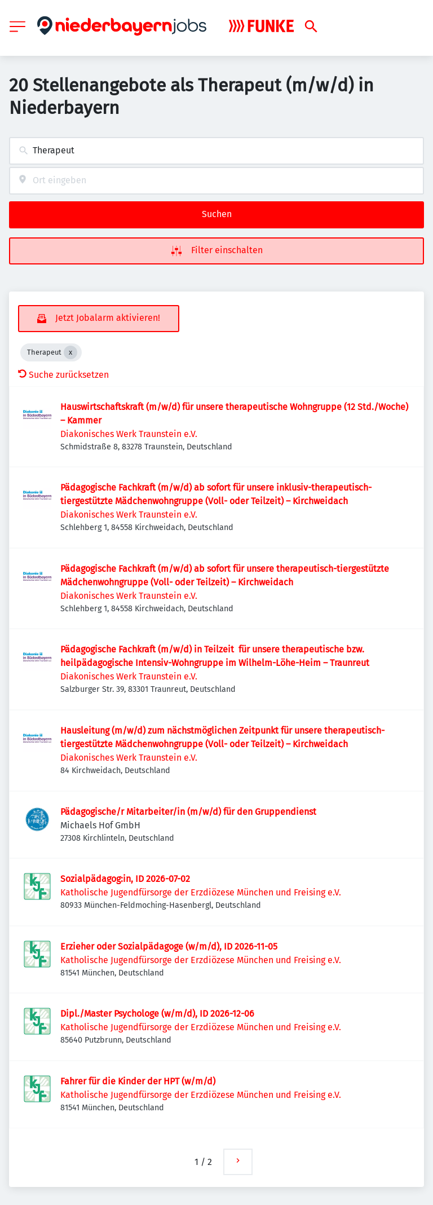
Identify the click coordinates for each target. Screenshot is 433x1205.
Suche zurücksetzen (63, 374)
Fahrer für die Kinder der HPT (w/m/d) (137, 1081)
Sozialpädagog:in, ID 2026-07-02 (125, 878)
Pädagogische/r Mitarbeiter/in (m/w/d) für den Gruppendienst (188, 811)
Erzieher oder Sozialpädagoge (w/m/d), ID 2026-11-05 (168, 946)
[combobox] (216, 151)
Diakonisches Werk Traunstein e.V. (128, 434)
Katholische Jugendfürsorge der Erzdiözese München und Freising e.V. (200, 892)
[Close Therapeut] (70, 352)
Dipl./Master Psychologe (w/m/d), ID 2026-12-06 (157, 1013)
